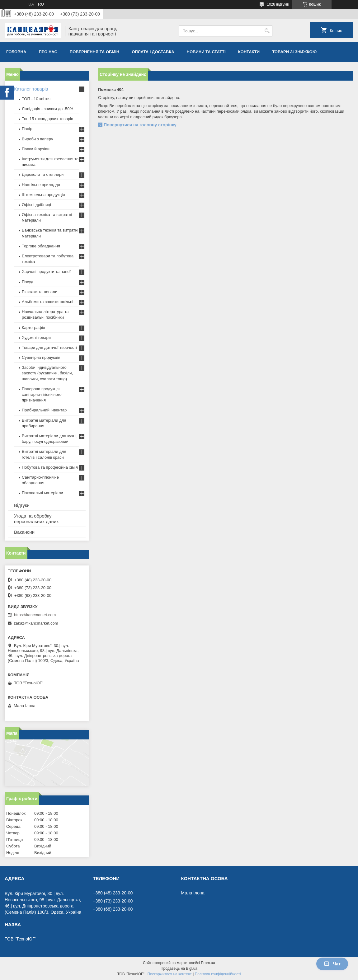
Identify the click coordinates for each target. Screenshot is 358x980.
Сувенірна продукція (41, 357)
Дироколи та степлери (43, 174)
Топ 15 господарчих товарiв (47, 118)
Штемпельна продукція (43, 194)
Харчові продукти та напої (46, 271)
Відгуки (22, 505)
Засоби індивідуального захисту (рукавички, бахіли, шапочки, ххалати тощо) (47, 373)
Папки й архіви (35, 149)
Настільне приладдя (41, 184)
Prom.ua (208, 963)
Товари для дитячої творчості (49, 347)
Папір (27, 128)
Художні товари (36, 337)
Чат (332, 964)
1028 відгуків (278, 4)
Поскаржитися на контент (169, 974)
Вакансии (24, 532)
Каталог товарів (31, 88)
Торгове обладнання (41, 246)
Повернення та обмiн (94, 51)
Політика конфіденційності (218, 974)
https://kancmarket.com (35, 614)
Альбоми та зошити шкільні (47, 301)
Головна (16, 51)
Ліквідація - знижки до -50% (47, 108)
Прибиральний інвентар (44, 410)
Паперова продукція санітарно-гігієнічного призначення (42, 394)
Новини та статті (206, 51)
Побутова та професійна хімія (50, 467)
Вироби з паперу (37, 139)
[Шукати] (266, 31)
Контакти (249, 51)
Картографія (33, 327)
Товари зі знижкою (294, 51)
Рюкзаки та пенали (39, 291)
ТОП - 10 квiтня (36, 98)
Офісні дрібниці (36, 204)
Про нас (48, 51)
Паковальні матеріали (42, 492)
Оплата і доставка (153, 51)
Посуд (27, 281)
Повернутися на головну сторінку (140, 124)
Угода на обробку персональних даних (36, 518)
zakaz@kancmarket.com (36, 623)
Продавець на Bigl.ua (179, 968)
